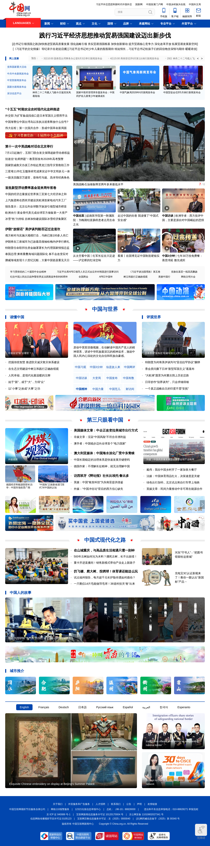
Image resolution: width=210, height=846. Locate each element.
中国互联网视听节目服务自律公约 (27, 809)
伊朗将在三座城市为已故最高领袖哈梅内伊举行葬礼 (37, 241)
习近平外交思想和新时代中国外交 (114, 4)
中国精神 (81, 389)
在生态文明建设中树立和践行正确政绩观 (33, 368)
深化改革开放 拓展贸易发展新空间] (176, 44)
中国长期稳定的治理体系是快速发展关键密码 (102, 459)
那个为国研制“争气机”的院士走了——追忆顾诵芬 (38, 638)
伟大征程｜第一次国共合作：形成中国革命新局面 (36, 128)
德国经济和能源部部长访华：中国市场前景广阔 (19, 486)
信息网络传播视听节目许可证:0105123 (50, 818)
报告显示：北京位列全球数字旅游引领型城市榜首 (36, 206)
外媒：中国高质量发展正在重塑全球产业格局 (170, 459)
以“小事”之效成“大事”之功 (24, 388)
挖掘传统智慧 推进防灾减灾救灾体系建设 (33, 362)
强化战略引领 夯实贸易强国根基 (90, 44)
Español (128, 707)
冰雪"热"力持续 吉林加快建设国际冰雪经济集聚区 (36, 218)
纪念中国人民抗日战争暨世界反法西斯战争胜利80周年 (39, 276)
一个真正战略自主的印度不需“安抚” (167, 388)
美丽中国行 (164, 276)
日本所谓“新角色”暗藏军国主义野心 (163, 353)
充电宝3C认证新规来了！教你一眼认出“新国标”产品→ (189, 577)
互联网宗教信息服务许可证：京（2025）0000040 (103, 818)
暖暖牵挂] (191, 49)
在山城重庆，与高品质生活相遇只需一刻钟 (104, 550)
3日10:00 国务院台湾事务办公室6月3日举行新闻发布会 (73, 58)
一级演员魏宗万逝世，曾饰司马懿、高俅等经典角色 (37, 177)
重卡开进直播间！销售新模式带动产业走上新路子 (104, 562)
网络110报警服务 (60, 809)
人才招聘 (100, 804)
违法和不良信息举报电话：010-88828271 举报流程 (171, 809)
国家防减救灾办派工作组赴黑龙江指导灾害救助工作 (37, 165)
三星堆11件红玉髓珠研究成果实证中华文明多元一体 (37, 171)
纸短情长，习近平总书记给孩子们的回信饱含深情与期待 (149, 49)
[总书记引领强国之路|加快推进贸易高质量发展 (41, 44)
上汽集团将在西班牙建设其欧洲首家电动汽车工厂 (36, 200)
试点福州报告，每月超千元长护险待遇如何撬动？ (104, 577)
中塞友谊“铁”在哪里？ (19, 353)
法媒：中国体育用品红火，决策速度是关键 (173, 476)
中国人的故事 (20, 593)
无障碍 (201, 831)
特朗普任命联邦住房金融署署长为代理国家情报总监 (37, 247)
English (24, 707)
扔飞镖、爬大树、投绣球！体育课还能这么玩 (106, 571)
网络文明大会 (188, 276)
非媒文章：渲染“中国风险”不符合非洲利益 (100, 436)
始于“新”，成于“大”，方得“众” (26, 382)
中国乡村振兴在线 (175, 4)
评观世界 (154, 317)
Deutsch (63, 707)
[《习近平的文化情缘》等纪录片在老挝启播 (40, 49)
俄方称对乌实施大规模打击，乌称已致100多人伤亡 (36, 235)
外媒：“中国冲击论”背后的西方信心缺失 (98, 488)
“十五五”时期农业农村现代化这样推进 (32, 109)
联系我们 (116, 804)
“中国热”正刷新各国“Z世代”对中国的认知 (51, 486)
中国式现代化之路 (105, 540)
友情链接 (152, 804)
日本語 (82, 707)
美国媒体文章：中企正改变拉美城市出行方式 (106, 430)
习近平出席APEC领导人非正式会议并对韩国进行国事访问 (88, 271)
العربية (146, 707)
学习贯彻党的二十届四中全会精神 (28, 271)
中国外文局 (195, 4)
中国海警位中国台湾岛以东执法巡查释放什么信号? (36, 121)
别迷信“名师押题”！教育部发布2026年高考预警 (34, 159)
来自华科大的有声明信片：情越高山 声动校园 (32, 579)
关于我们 (57, 804)
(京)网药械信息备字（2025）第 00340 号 (158, 818)
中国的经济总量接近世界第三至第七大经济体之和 (36, 194)
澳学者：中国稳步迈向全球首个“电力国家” (100, 443)
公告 (128, 804)
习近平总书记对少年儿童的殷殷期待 (91, 49)
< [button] (198, 58)
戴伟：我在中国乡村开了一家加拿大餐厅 (172, 469)
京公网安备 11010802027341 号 (146, 814)
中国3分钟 (168, 255)
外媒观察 (13, 459)
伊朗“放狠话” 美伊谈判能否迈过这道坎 (32, 229)
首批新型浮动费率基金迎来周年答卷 (30, 187)
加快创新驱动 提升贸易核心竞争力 (132, 44)
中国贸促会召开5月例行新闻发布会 (182, 92)
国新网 (139, 4)
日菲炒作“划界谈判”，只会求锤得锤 (167, 382)
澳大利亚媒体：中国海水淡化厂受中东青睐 (104, 453)
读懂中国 (17, 317)
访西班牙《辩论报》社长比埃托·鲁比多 (101, 475)
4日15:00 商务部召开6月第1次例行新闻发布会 (134, 58)
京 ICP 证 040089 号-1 (58, 814)
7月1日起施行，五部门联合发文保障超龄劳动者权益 (37, 152)
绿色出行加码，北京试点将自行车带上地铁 (173, 482)
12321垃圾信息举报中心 (88, 809)
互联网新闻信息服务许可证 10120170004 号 (99, 814)
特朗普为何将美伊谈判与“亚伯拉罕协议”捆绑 (172, 362)
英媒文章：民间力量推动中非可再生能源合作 (174, 488)
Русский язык (104, 707)
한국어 (164, 707)
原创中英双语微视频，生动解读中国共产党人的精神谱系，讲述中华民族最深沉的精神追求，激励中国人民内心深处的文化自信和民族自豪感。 (104, 351)
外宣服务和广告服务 (79, 804)
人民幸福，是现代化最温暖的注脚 (29, 375)
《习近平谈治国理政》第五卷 (144, 271)
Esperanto (183, 707)
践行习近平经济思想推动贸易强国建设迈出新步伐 (105, 35)
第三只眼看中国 (105, 420)
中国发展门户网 (154, 4)
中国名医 (78, 215)
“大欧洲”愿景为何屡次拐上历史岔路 (167, 375)
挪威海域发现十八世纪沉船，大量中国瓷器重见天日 (37, 260)
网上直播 (14, 58)
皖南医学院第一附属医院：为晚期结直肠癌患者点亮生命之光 (94, 220)
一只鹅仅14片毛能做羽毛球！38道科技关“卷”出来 (104, 583)
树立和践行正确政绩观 (136, 276)
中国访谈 (167, 215)
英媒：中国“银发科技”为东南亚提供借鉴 (98, 482)
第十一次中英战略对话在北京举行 (29, 146)
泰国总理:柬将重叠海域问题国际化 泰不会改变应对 (36, 254)
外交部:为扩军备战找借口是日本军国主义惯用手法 (36, 115)
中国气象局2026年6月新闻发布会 (137, 92)
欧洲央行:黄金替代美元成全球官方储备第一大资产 (36, 212)
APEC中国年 (106, 276)
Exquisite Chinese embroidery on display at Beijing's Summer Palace (52, 784)
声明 (139, 804)
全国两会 (83, 276)
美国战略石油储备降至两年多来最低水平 (98, 184)
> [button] (202, 58)
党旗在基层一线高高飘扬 (184, 271)
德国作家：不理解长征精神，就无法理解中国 (102, 466)
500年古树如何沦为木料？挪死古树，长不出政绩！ (105, 556)
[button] (202, 142)
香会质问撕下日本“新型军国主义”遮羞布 (169, 368)
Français (43, 707)
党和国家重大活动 (16, 66)
